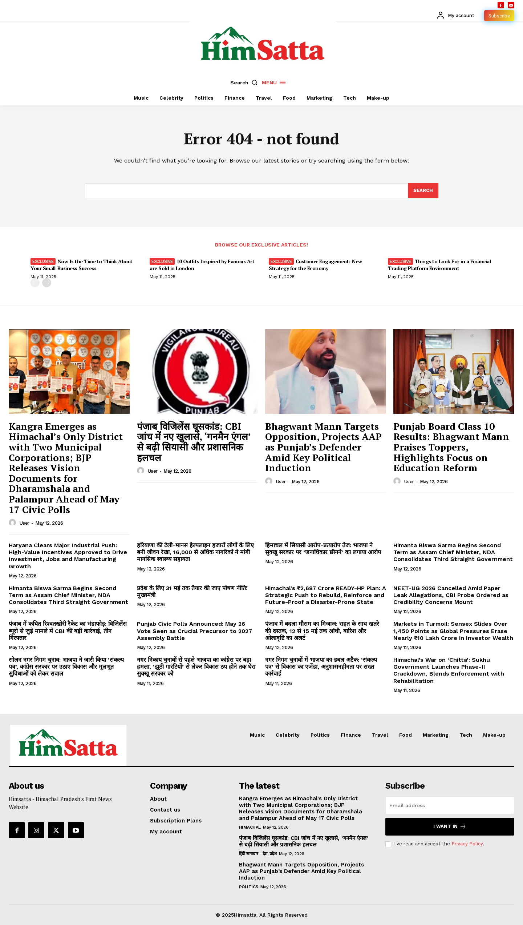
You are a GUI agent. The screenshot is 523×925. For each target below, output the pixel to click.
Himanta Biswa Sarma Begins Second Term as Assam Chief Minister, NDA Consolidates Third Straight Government (453, 552)
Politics (248, 886)
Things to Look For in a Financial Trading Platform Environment (439, 264)
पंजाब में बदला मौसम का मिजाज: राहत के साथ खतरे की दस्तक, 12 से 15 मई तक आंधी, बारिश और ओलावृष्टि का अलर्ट (322, 630)
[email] (449, 805)
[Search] (423, 191)
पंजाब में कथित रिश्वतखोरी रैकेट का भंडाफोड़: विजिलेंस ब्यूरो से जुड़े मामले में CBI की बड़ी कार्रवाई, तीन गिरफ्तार (68, 630)
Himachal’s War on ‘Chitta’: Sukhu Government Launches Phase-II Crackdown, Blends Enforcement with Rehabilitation (448, 670)
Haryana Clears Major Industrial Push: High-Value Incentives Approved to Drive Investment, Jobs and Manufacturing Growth (68, 556)
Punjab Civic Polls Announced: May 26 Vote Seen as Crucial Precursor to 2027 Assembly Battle (194, 630)
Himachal (250, 827)
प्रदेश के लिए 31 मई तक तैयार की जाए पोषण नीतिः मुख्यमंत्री (192, 591)
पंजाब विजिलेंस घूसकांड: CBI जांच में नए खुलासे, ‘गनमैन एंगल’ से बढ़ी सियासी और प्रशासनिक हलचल (194, 442)
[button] (245, 82)
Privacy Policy (467, 843)
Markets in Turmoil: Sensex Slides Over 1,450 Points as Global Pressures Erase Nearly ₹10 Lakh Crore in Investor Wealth (453, 630)
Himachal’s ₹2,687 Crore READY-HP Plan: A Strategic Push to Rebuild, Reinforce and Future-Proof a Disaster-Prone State (325, 595)
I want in (449, 826)
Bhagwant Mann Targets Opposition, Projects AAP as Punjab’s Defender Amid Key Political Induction (323, 447)
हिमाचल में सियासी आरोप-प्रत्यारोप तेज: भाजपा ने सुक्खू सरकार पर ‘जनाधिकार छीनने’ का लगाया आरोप (323, 549)
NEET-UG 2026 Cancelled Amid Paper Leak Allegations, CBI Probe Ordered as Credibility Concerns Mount (450, 595)
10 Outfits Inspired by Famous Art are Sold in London (202, 264)
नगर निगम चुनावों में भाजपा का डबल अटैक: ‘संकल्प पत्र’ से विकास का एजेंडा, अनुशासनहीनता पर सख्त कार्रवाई (321, 666)
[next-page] (46, 282)
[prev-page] (35, 282)
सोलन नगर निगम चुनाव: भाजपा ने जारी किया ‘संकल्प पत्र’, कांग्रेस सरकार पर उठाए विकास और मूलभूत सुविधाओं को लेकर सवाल (66, 666)
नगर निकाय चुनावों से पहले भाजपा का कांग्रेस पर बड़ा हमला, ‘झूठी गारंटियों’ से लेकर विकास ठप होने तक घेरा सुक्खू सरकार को (196, 666)
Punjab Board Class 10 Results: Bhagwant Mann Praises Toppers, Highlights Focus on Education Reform (451, 447)
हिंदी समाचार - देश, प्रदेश (258, 853)
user (24, 523)
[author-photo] (13, 523)
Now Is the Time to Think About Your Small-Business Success (82, 264)
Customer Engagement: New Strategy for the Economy (315, 264)
